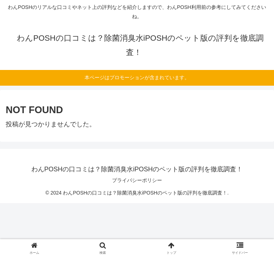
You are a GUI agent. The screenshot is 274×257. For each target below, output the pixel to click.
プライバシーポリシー (137, 180)
